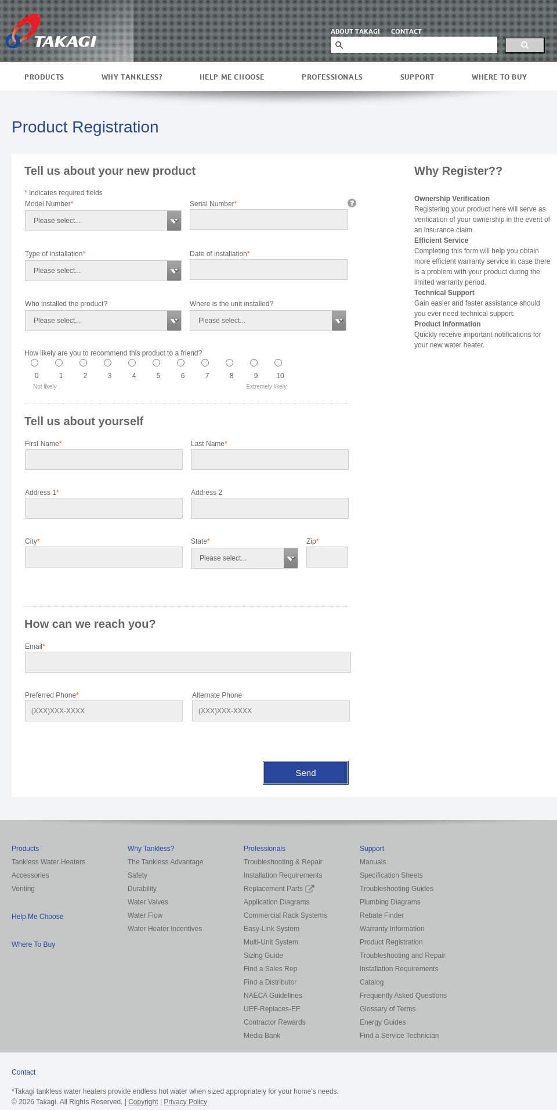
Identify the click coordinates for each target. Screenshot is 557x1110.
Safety (137, 875)
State (200, 541)
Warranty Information (392, 929)
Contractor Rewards (275, 1022)
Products (44, 77)
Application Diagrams (276, 902)
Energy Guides (383, 1022)
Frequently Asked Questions (403, 996)
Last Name (209, 444)
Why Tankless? (132, 77)
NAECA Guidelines (273, 996)
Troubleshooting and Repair (403, 955)
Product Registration (391, 942)
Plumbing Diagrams (390, 902)
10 (280, 376)
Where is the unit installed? (231, 304)
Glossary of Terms (387, 1009)
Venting (23, 889)
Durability (142, 889)
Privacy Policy (185, 1102)
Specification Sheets (391, 875)
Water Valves (148, 902)
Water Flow (145, 915)
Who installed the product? (66, 304)
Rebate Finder (382, 915)
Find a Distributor (270, 982)
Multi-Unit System (271, 942)
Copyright (143, 1102)
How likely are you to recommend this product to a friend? (113, 353)
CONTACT (406, 31)
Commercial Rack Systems (285, 915)
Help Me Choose (232, 77)
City (32, 541)
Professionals (332, 77)
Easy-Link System (271, 929)
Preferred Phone (52, 695)
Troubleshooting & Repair (283, 862)
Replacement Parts (279, 888)
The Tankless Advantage (166, 862)
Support (417, 77)
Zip (312, 541)
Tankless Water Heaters (48, 862)
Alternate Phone (217, 695)
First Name (43, 444)
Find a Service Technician (399, 1036)
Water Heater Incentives (165, 929)
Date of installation (219, 254)
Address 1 (42, 492)
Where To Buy (499, 77)
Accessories (30, 875)
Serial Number (213, 204)
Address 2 (206, 492)
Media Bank (262, 1036)
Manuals (373, 862)
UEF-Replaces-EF (272, 1009)
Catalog (372, 982)
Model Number (49, 204)
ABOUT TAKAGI (355, 31)
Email (35, 646)
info (352, 203)
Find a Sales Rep (270, 969)
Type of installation (55, 254)
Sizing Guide (263, 955)
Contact (23, 1072)
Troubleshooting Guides (396, 889)
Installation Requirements (283, 875)
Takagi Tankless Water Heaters (51, 31)
